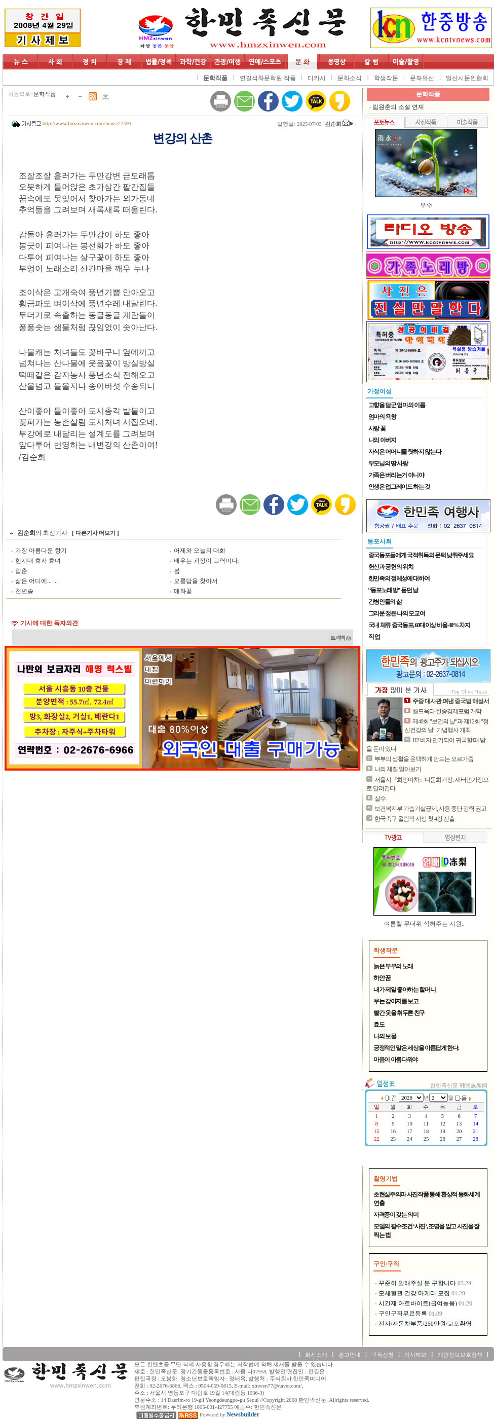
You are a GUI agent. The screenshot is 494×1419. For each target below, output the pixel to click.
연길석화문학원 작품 (268, 78)
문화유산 (422, 78)
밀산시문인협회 (467, 78)
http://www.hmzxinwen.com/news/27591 (87, 123)
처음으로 (19, 94)
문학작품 (215, 78)
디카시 (317, 78)
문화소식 (349, 78)
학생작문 (386, 78)
